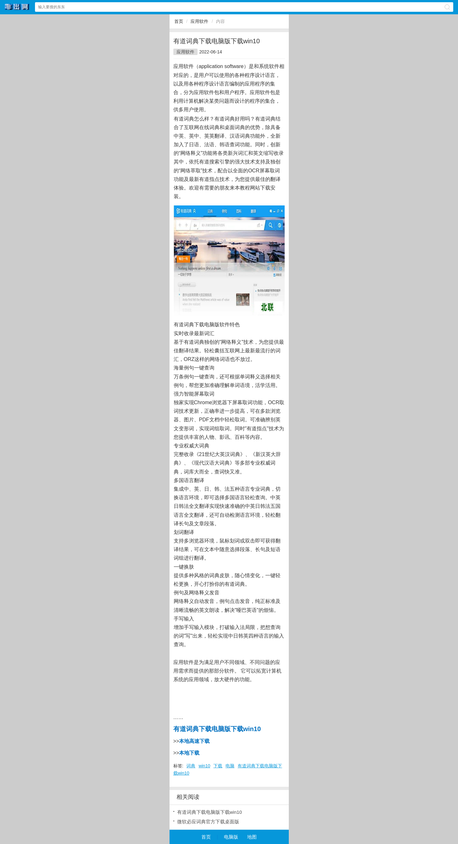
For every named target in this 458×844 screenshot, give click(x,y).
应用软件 (199, 21)
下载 (217, 765)
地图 (252, 837)
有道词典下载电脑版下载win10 (209, 812)
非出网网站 (17, 7)
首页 (178, 21)
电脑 (230, 765)
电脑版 (231, 837)
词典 (190, 765)
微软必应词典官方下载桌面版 (208, 821)
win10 (204, 765)
